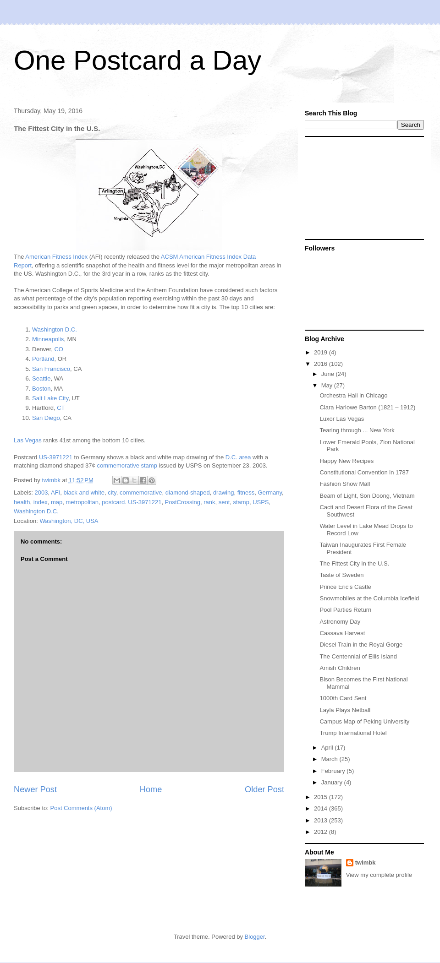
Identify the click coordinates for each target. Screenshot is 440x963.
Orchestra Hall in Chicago (353, 395)
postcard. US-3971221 (131, 502)
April (328, 747)
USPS (261, 502)
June (328, 373)
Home (151, 789)
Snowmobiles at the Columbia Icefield (369, 598)
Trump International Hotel (352, 732)
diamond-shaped (187, 492)
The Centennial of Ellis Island (357, 656)
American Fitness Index (56, 256)
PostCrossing (182, 502)
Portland (43, 358)
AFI (55, 492)
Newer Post (35, 789)
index (40, 502)
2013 (321, 820)
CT (61, 407)
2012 (321, 831)
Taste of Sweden (341, 574)
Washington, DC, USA (68, 520)
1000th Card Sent (342, 698)
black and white (83, 492)
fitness (246, 492)
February (334, 770)
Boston (41, 388)
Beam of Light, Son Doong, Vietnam (366, 495)
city (112, 492)
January (332, 782)
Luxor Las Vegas (341, 418)
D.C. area (238, 457)
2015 (321, 797)
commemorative (141, 492)
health (22, 502)
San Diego (46, 417)
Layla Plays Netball (344, 710)
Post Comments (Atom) (81, 808)
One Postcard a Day (137, 60)
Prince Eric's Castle (345, 586)
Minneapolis (48, 339)
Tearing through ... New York (356, 430)
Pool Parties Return (345, 609)
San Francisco (51, 368)
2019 (321, 352)
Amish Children (339, 667)
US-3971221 (55, 457)
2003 (41, 492)
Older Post (264, 789)
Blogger (255, 936)
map (56, 502)
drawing (223, 492)
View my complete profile (379, 874)
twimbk (365, 862)
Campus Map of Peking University (364, 721)
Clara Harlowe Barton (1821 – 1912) (367, 407)
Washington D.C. (54, 329)
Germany (270, 492)
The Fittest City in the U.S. (354, 563)
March (330, 759)
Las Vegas (28, 440)
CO (58, 349)
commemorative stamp (127, 465)
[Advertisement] (358, 187)
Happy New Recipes (346, 460)
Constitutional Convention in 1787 (363, 472)
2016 (321, 363)
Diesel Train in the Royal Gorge (360, 644)
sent (224, 502)
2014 (321, 808)
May (327, 385)
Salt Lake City (50, 398)
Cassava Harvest (342, 633)
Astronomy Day (339, 621)
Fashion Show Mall (344, 483)
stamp (241, 502)
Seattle (41, 378)
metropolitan (82, 502)
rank (209, 502)
